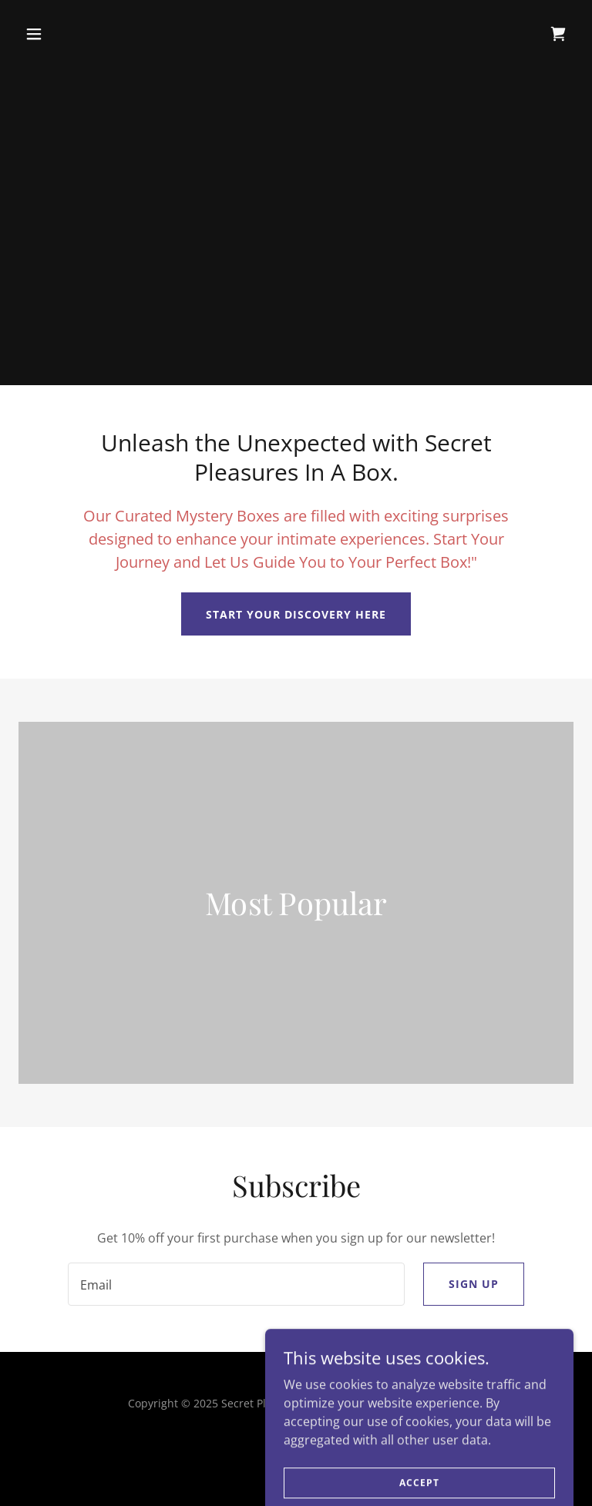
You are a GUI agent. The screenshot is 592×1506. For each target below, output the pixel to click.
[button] (60, 33)
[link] (558, 33)
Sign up (474, 1283)
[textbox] (236, 1284)
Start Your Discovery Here (296, 614)
